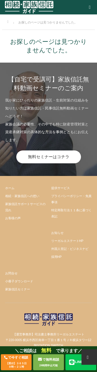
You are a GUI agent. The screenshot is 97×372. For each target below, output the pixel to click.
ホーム (9, 188)
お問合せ (11, 273)
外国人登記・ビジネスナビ (69, 249)
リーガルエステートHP (67, 241)
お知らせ (57, 233)
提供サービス (60, 188)
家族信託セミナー (17, 289)
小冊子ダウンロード (19, 281)
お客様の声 (13, 218)
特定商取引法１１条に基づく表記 (71, 213)
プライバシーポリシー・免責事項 (71, 199)
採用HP (56, 257)
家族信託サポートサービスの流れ (25, 207)
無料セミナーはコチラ (48, 157)
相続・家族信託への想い (22, 196)
